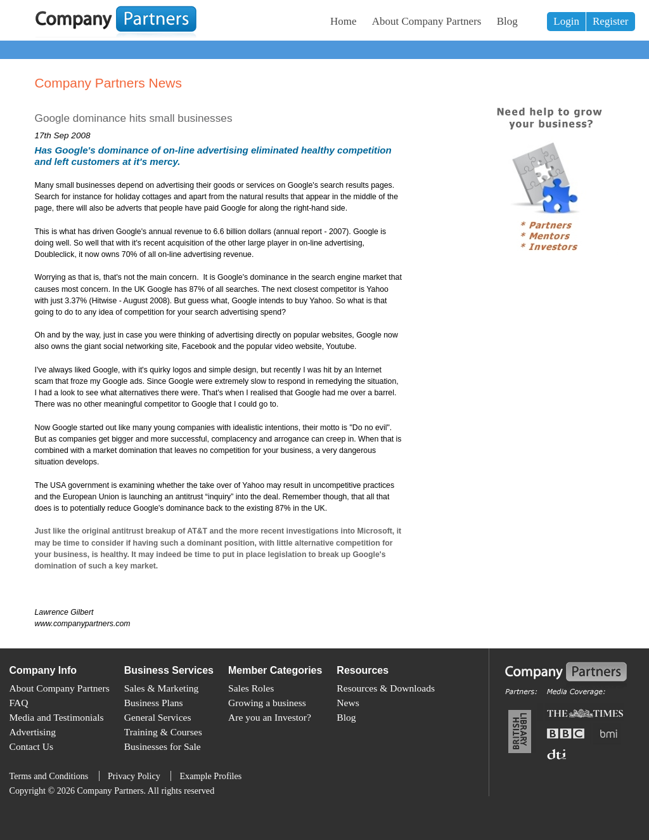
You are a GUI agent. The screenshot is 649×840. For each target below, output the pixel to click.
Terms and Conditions (49, 776)
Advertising (33, 731)
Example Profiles (210, 776)
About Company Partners (427, 21)
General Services (157, 717)
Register (611, 21)
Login (566, 21)
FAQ (19, 702)
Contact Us (32, 746)
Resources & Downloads (386, 688)
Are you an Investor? (269, 717)
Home (343, 21)
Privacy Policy (134, 776)
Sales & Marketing (161, 688)
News (348, 702)
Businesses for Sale (162, 746)
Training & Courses (163, 731)
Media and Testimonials (57, 717)
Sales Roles (251, 688)
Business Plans (153, 702)
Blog (507, 21)
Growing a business (267, 702)
